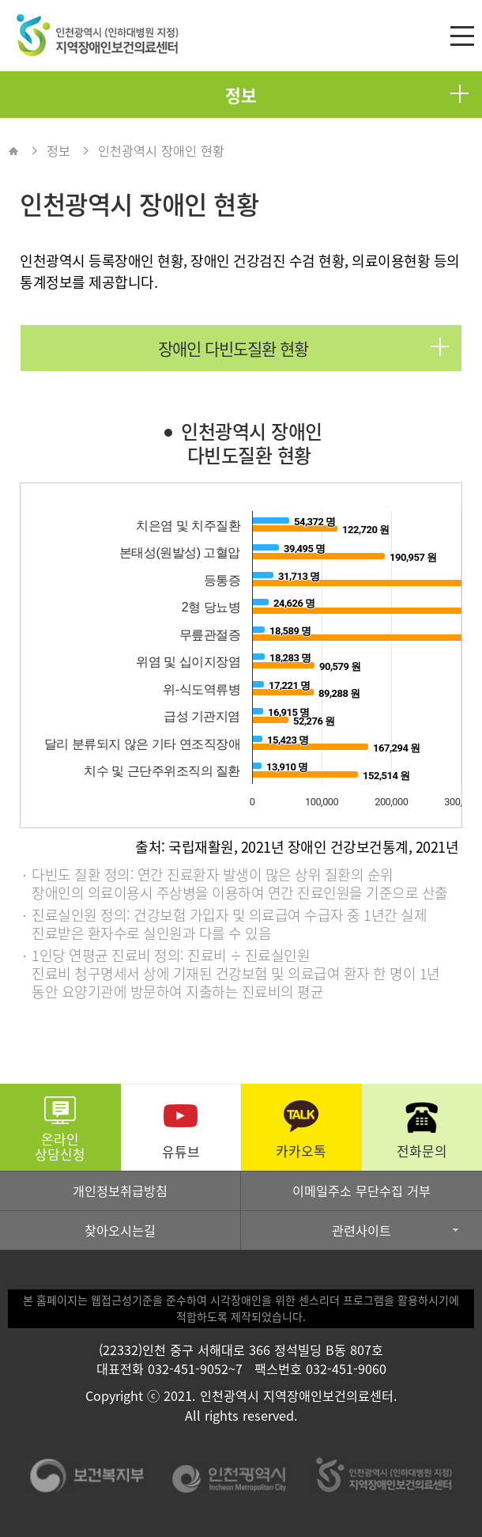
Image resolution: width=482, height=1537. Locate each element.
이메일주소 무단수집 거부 (361, 1190)
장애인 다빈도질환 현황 (303, 348)
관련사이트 (361, 1230)
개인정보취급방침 (120, 1190)
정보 (347, 95)
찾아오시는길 (120, 1230)
